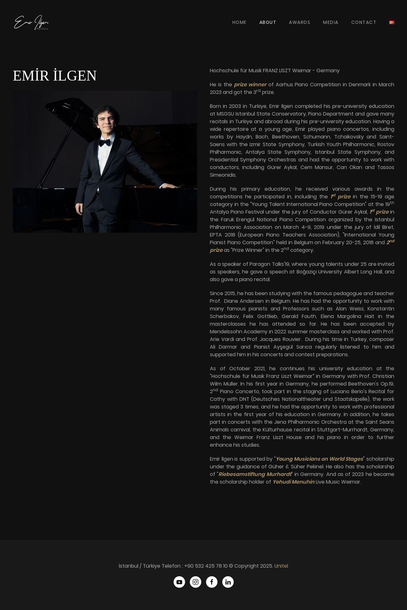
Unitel (281, 566)
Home (239, 22)
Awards (299, 22)
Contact (364, 22)
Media (331, 22)
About (268, 22)
